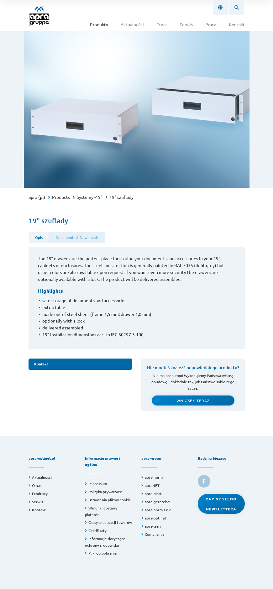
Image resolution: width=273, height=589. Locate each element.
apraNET (152, 485)
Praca (210, 24)
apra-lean (153, 526)
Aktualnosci (42, 477)
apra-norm (154, 477)
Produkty (99, 24)
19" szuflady (121, 197)
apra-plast (153, 493)
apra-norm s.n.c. (158, 509)
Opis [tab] (39, 237)
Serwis (186, 24)
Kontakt (237, 24)
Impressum (97, 483)
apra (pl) (37, 197)
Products (61, 197)
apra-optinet (155, 517)
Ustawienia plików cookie (109, 499)
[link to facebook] (204, 481)
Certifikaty (97, 530)
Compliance (155, 534)
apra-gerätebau (158, 501)
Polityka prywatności (105, 491)
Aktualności (132, 24)
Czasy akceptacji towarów (110, 522)
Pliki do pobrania (102, 552)
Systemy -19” (89, 197)
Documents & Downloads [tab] (76, 237)
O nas (161, 24)
